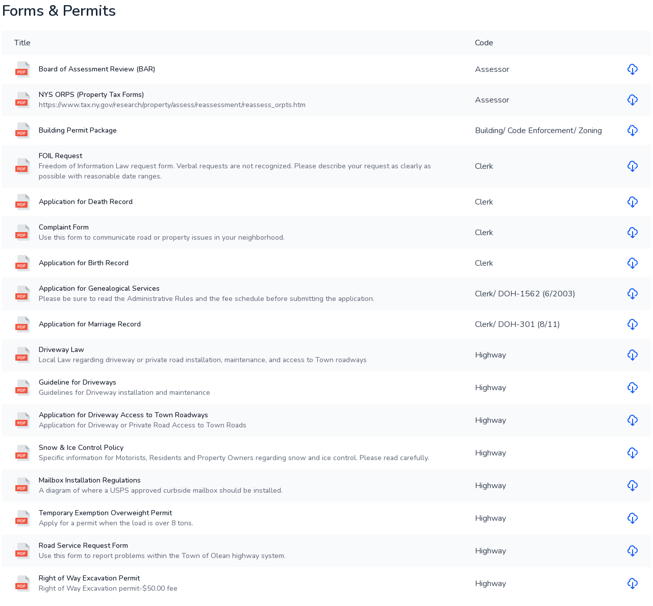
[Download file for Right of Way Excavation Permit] (632, 583)
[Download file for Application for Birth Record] (632, 263)
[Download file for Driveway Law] (632, 355)
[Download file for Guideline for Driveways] (632, 388)
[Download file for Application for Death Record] (632, 202)
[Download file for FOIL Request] (632, 166)
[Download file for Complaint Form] (632, 232)
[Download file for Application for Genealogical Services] (632, 294)
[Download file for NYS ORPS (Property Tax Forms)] (632, 100)
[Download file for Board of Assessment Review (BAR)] (632, 69)
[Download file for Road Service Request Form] (632, 551)
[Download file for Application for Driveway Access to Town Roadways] (632, 420)
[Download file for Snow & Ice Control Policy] (632, 453)
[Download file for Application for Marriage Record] (632, 324)
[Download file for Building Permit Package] (632, 130)
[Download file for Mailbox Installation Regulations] (632, 485)
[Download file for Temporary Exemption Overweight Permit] (632, 518)
